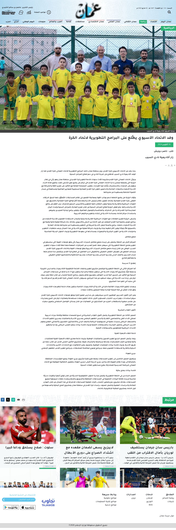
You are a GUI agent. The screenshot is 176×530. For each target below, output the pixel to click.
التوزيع (150, 502)
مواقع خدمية (110, 505)
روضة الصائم (168, 498)
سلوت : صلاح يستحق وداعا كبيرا (29, 448)
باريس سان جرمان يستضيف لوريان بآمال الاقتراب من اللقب (150, 450)
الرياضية (169, 28)
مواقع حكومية (110, 498)
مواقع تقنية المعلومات (106, 502)
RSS (151, 505)
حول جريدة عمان (166, 516)
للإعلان (149, 498)
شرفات (170, 502)
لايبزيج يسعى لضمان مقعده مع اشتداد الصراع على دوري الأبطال (88, 450)
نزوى (133, 498)
